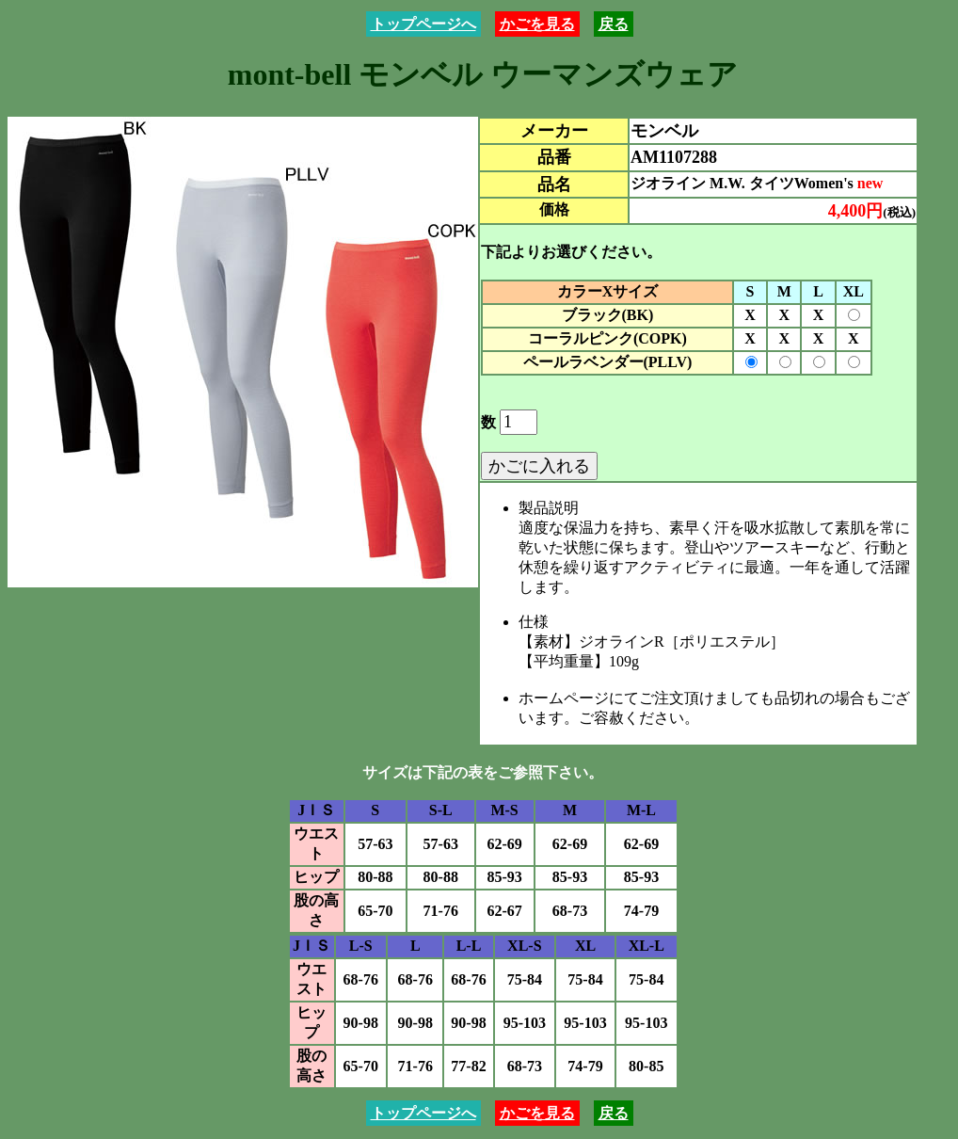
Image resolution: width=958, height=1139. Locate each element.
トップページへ (423, 24)
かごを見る (537, 24)
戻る (614, 24)
